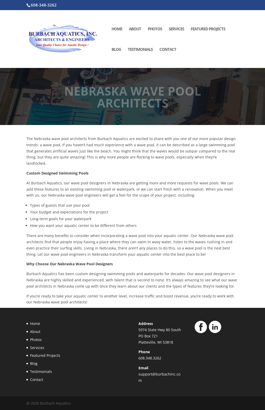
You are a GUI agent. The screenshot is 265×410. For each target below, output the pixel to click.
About (135, 29)
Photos (155, 29)
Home (117, 29)
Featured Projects (208, 29)
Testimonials (140, 49)
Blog (116, 49)
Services (176, 29)
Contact (167, 49)
